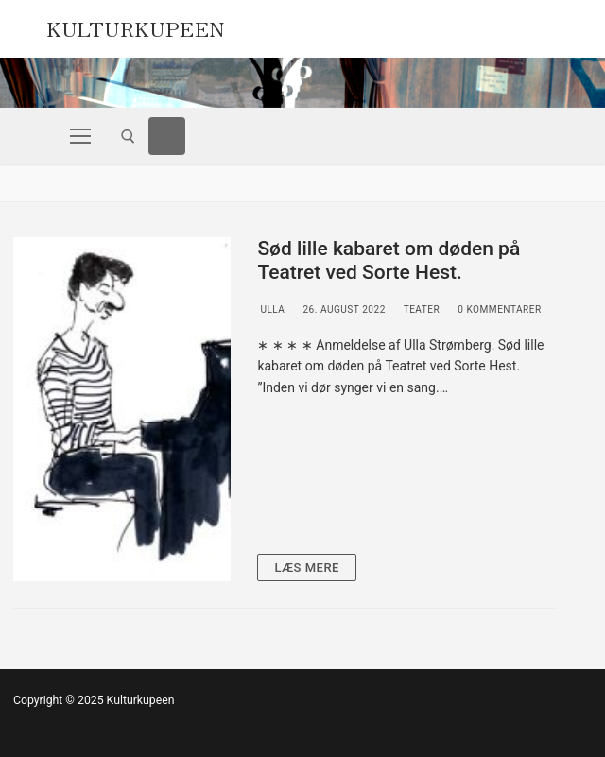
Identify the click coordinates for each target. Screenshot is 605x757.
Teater (420, 309)
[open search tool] (128, 136)
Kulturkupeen (135, 26)
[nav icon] (80, 136)
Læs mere (306, 567)
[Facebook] (167, 136)
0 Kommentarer (498, 309)
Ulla (271, 309)
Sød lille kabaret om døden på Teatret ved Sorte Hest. (388, 260)
